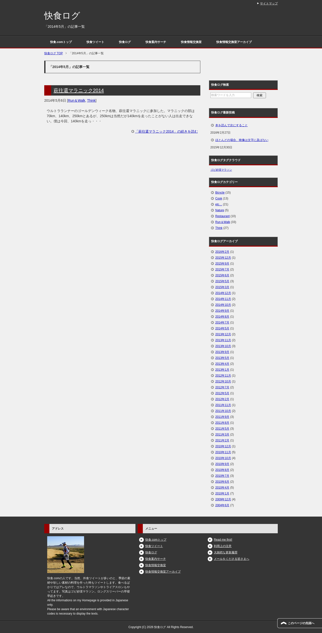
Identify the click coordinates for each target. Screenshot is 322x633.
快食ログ (62, 16)
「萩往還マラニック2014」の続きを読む (166, 131)
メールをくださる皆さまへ (231, 559)
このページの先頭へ (301, 623)
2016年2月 (222, 251)
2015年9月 (222, 263)
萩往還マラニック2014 (79, 90)
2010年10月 (223, 458)
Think (91, 100)
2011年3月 (222, 434)
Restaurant (222, 216)
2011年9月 (222, 417)
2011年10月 (223, 411)
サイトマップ (269, 3)
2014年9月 (222, 310)
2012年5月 (222, 393)
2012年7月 (222, 387)
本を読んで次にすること (231, 125)
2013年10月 (223, 346)
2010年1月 (222, 493)
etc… (218, 204)
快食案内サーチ (156, 42)
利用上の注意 (223, 546)
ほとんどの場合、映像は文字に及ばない (241, 140)
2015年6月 (222, 275)
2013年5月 (222, 358)
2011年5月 (222, 428)
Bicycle (220, 192)
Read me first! (223, 539)
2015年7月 (222, 269)
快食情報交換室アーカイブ (234, 42)
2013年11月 (223, 340)
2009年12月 (223, 499)
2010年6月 (222, 481)
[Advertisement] (122, 180)
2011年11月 (223, 405)
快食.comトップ (61, 42)
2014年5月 (222, 328)
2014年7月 (222, 322)
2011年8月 (222, 422)
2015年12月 (223, 257)
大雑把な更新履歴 (225, 552)
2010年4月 (222, 487)
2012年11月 (223, 375)
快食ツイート (95, 42)
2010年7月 (222, 476)
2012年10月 (223, 381)
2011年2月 (222, 440)
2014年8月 (222, 316)
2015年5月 (222, 281)
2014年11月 (223, 299)
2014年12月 (223, 293)
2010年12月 (223, 446)
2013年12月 (223, 334)
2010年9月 (222, 464)
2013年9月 (222, 352)
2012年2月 (222, 399)
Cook (218, 198)
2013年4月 (222, 364)
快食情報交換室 (191, 42)
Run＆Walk (76, 100)
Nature (219, 210)
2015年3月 (222, 287)
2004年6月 (222, 505)
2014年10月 (223, 305)
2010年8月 (222, 470)
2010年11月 (223, 452)
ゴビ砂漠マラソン (221, 169)
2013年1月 (222, 369)
